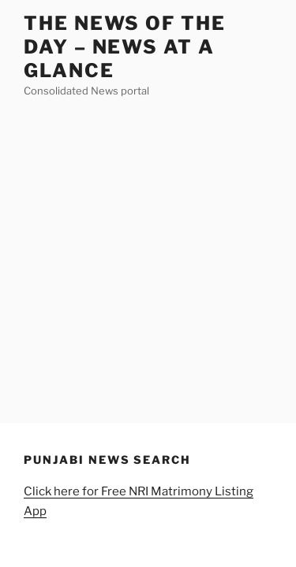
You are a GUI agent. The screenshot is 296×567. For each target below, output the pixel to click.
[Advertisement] (148, 255)
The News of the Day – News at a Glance (125, 47)
